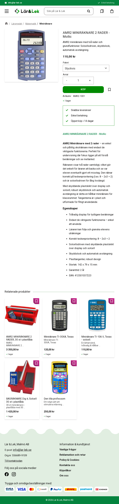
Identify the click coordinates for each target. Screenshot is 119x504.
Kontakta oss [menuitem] (67, 465)
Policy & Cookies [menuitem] (69, 459)
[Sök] (88, 11)
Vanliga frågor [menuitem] (68, 449)
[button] (7, 11)
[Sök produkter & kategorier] (64, 11)
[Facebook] (6, 474)
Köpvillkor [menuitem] (65, 470)
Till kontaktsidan (13, 460)
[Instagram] (13, 474)
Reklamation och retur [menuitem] (73, 454)
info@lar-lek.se (15, 3)
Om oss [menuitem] (64, 475)
